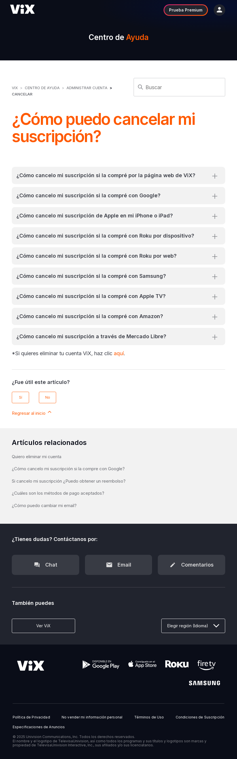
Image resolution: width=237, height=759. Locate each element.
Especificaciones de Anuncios (39, 727)
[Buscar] (179, 87)
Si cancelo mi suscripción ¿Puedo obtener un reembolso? (69, 481)
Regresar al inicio (32, 412)
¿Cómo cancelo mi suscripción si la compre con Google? (68, 468)
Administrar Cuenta (88, 87)
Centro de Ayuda (42, 87)
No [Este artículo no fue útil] (47, 397)
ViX (15, 87)
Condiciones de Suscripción (200, 717)
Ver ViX (43, 625)
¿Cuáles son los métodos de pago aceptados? (58, 493)
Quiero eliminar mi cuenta (36, 456)
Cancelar (22, 94)
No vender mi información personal (92, 717)
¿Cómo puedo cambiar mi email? (44, 505)
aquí (119, 353)
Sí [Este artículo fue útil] (20, 397)
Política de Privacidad (31, 717)
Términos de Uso (149, 717)
